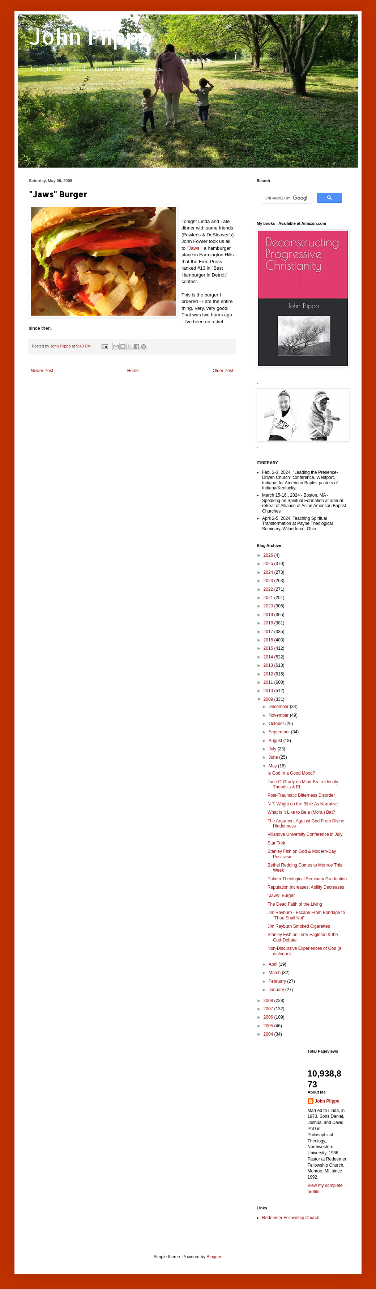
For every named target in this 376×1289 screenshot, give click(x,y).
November (279, 715)
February (278, 981)
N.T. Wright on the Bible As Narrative (303, 803)
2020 (269, 605)
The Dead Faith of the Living (295, 904)
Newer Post (42, 370)
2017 (269, 631)
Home (133, 370)
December (279, 706)
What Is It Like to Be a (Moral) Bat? (301, 812)
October (277, 723)
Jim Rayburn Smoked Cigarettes (299, 926)
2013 (269, 665)
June (274, 757)
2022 (269, 589)
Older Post (223, 370)
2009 (269, 699)
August (276, 740)
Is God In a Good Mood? (291, 773)
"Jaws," (195, 248)
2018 (269, 622)
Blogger (213, 1256)
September (280, 731)
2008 (269, 1000)
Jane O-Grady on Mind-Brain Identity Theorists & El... (303, 784)
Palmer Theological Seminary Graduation (307, 878)
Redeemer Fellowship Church (290, 1217)
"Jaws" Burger (281, 895)
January (277, 989)
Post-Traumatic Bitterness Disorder (301, 795)
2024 (269, 572)
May (273, 765)
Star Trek (276, 843)
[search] (286, 198)
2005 (269, 1025)
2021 (269, 597)
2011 (269, 682)
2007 (269, 1008)
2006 (269, 1017)
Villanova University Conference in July (305, 834)
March (275, 972)
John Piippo (91, 36)
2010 (269, 690)
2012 (269, 674)
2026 (269, 555)
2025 (269, 563)
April (273, 964)
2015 (269, 648)
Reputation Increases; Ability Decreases (306, 887)
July (273, 748)
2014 (269, 657)
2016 (269, 640)
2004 (269, 1034)
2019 (269, 614)
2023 (269, 580)
